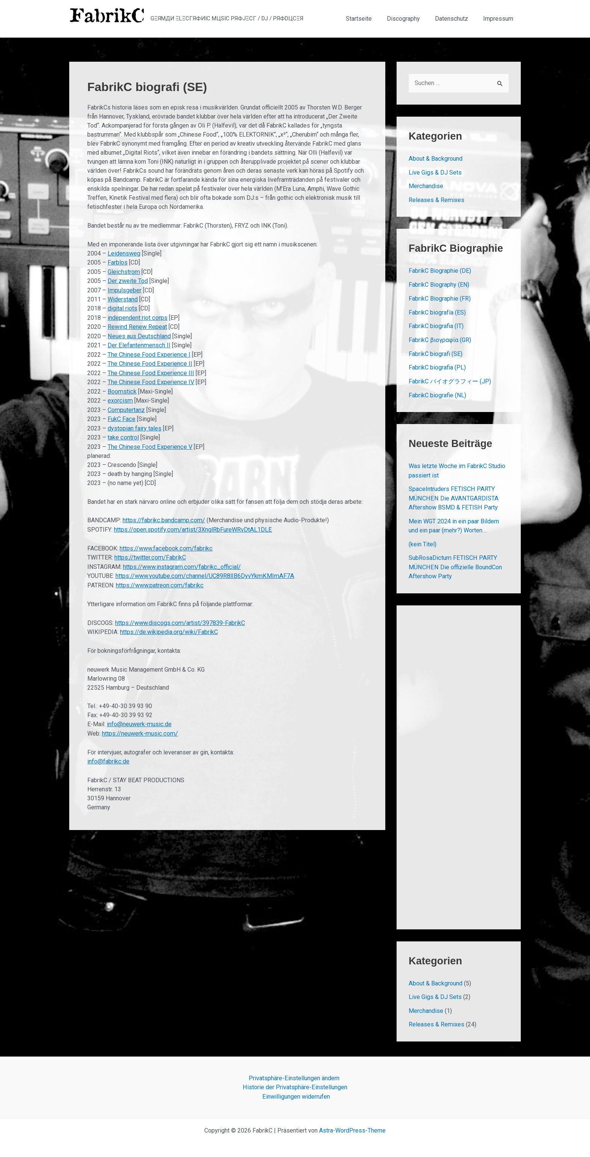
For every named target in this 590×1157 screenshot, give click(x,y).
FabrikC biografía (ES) (437, 310)
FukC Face (121, 416)
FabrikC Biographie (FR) (440, 297)
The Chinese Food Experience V (150, 443)
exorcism (120, 397)
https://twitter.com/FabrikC (149, 552)
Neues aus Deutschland (139, 334)
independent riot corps (137, 316)
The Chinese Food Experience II (150, 361)
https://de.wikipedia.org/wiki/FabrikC (169, 626)
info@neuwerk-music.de (138, 718)
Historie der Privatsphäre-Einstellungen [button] (295, 1080)
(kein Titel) (422, 539)
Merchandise (426, 185)
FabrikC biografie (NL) (437, 391)
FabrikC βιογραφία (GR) (440, 337)
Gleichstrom (123, 271)
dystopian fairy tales (134, 425)
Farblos (118, 262)
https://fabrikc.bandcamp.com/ (163, 516)
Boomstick (122, 388)
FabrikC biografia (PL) (437, 364)
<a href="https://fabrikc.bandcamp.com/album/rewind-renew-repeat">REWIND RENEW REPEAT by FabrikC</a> (459, 760)
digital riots (122, 307)
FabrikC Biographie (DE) (440, 270)
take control (123, 434)
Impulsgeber (124, 289)
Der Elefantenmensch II (138, 343)
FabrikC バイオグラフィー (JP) (450, 378)
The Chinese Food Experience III (150, 370)
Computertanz (126, 406)
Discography (410, 18)
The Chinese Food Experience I (149, 352)
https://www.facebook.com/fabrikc (165, 543)
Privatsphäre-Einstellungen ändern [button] (293, 1071)
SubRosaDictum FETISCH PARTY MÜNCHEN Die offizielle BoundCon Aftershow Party (454, 562)
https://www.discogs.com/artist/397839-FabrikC (179, 617)
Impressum (500, 18)
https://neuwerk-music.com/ (139, 727)
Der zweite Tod (128, 280)
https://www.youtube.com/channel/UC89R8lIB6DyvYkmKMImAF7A (203, 571)
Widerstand (123, 298)
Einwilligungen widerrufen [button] (296, 1089)
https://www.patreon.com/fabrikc (159, 580)
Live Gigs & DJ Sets (435, 172)
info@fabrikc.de (108, 755)
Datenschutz (456, 18)
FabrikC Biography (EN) (439, 283)
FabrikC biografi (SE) (435, 351)
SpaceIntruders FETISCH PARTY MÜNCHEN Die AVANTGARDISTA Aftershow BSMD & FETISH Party (453, 494)
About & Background (435, 158)
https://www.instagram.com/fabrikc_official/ (181, 562)
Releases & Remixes (436, 199)
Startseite (369, 18)
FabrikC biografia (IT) (436, 324)
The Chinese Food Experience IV (150, 379)
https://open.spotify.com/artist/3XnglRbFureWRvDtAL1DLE (192, 525)
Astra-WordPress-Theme (352, 1123)
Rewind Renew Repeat (137, 325)
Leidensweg (124, 253)
